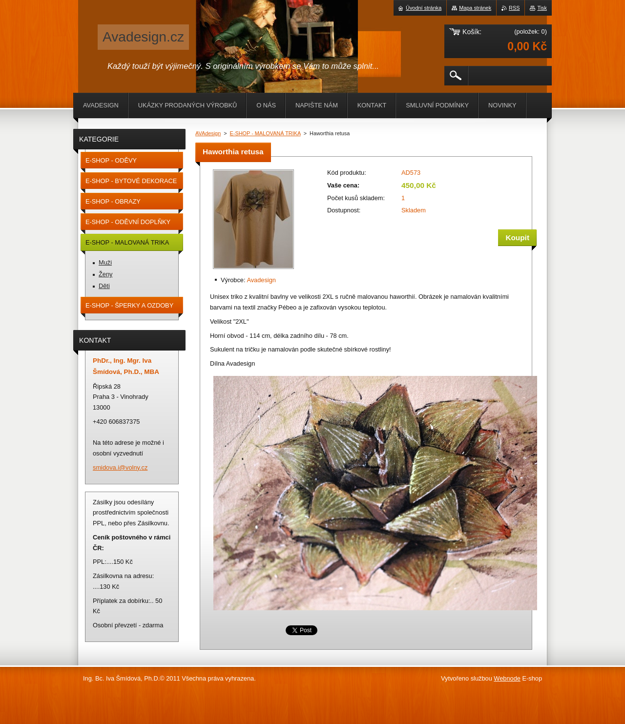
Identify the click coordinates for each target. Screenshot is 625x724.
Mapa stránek (475, 8)
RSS (514, 8)
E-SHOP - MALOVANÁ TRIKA (265, 133)
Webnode (507, 678)
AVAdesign (208, 133)
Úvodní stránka (423, 8)
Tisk (542, 8)
